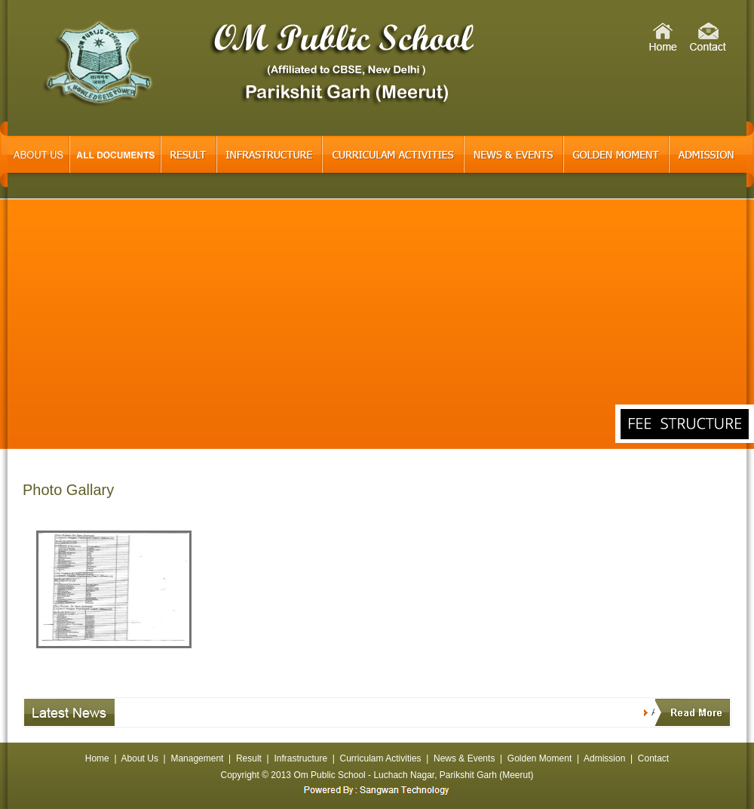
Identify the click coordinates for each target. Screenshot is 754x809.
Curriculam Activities (380, 758)
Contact (653, 758)
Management (196, 758)
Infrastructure (300, 758)
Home (97, 758)
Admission (604, 758)
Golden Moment (539, 758)
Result (249, 758)
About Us (139, 758)
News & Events (464, 758)
